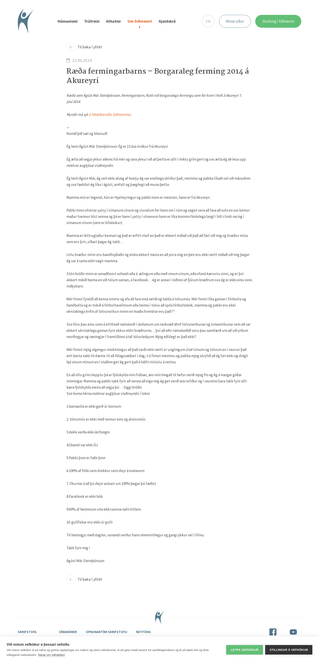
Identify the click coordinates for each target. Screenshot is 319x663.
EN (208, 21)
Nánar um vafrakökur (51, 655)
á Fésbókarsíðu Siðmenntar (110, 114)
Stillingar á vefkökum (289, 649)
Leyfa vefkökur (244, 649)
